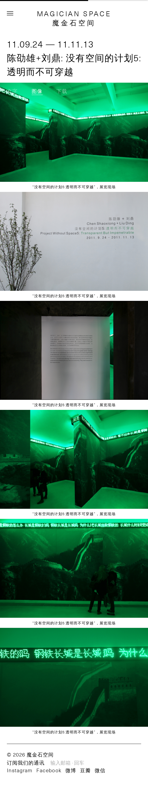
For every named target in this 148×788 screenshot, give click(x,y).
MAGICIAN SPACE (74, 13)
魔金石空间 (74, 22)
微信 (100, 770)
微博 (70, 770)
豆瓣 (85, 770)
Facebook (48, 770)
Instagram (20, 770)
